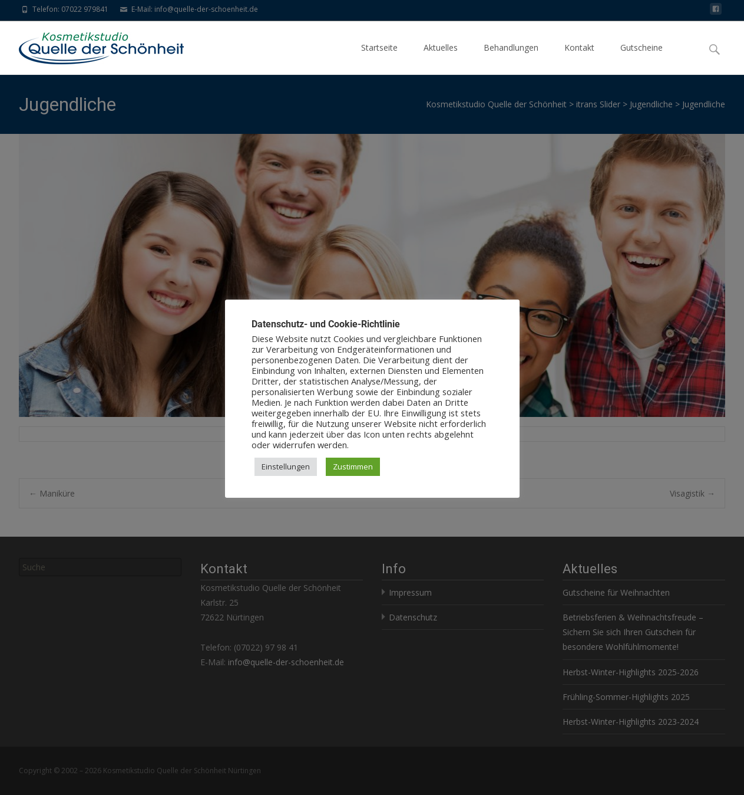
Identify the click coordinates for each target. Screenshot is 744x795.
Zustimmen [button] (353, 466)
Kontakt (579, 58)
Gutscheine (641, 58)
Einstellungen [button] (286, 466)
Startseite (379, 58)
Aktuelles (441, 58)
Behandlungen (511, 58)
